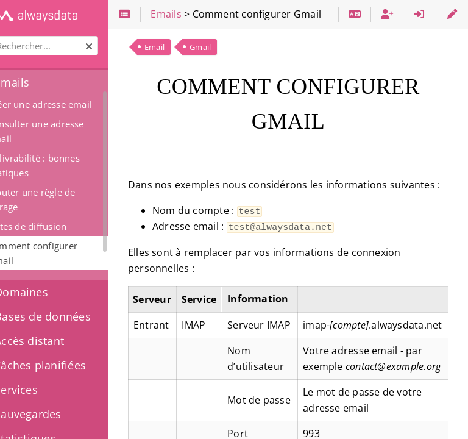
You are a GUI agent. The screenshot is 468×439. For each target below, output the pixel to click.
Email (186, 46)
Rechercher (10, 36)
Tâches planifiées (64, 365)
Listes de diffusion (59, 226)
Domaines (45, 292)
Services (39, 389)
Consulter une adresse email (68, 131)
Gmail (232, 46)
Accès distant (53, 341)
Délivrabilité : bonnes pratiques (66, 165)
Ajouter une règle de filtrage (63, 199)
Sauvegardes (51, 414)
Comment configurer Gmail (64, 253)
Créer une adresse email (72, 104)
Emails (36, 82)
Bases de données (66, 316)
